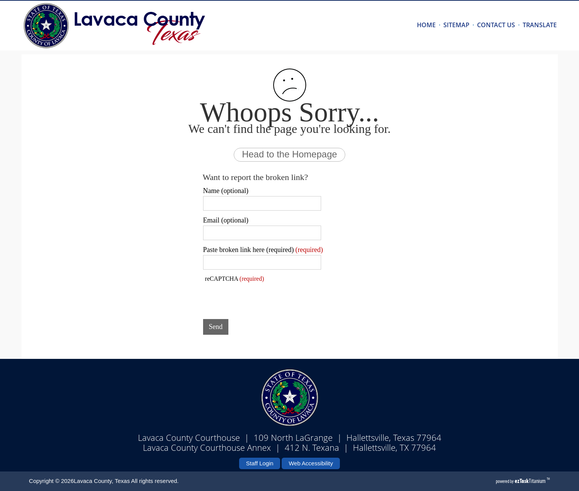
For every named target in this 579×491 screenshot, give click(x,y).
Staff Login (259, 463)
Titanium (531, 480)
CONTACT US (496, 25)
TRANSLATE (540, 25)
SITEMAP (456, 25)
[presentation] (261, 298)
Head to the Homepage (289, 154)
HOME (426, 25)
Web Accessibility (311, 463)
